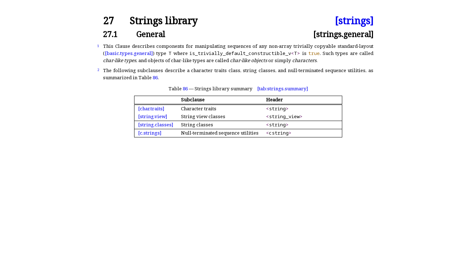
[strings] (354, 21)
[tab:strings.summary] (282, 88)
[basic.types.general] (129, 53)
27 (108, 21)
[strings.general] (343, 34)
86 (155, 77)
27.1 (110, 34)
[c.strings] (149, 133)
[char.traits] (151, 108)
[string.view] (152, 116)
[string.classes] (155, 124)
